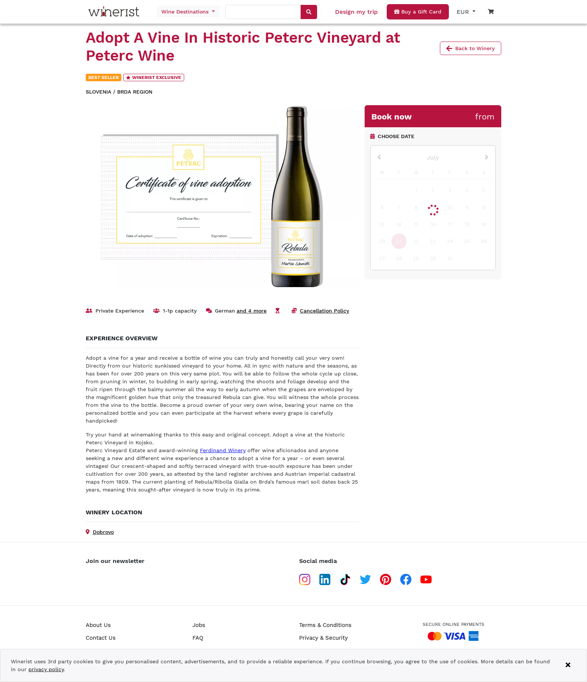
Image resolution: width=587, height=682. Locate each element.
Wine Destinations (185, 12)
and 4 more (252, 311)
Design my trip (356, 11)
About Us (98, 625)
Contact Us (101, 637)
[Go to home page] (116, 12)
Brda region (134, 92)
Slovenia (98, 92)
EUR (464, 11)
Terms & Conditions (325, 625)
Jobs (198, 625)
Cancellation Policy (324, 311)
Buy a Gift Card (417, 12)
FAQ (197, 637)
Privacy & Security (323, 637)
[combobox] (263, 12)
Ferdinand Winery (223, 450)
